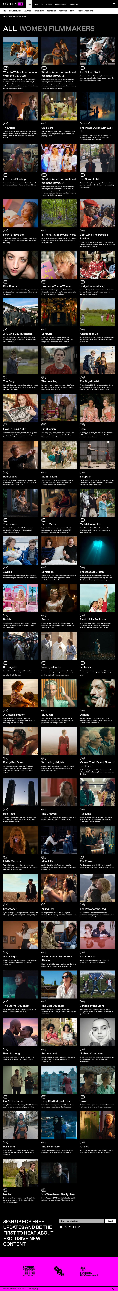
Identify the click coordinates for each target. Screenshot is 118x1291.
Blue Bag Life (11, 286)
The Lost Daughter (52, 1006)
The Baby (9, 381)
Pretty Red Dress (13, 762)
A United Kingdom (14, 715)
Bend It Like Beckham (93, 619)
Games (49, 4)
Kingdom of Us (89, 334)
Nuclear (7, 1194)
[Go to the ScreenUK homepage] (13, 4)
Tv (42, 4)
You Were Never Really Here (58, 1194)
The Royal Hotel (89, 381)
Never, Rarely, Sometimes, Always (57, 958)
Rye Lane (85, 814)
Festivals (63, 11)
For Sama (9, 1147)
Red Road (9, 814)
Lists (72, 11)
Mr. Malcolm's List (91, 524)
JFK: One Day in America (17, 334)
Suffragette (10, 667)
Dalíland (84, 715)
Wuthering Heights (52, 762)
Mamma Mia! (49, 477)
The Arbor (9, 128)
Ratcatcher (10, 909)
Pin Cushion (48, 429)
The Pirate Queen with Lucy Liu (96, 130)
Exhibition (47, 572)
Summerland (49, 1053)
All (29, 4)
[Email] (81, 1221)
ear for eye (86, 667)
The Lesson (10, 524)
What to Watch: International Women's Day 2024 (58, 181)
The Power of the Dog (93, 909)
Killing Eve (47, 909)
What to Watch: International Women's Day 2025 (58, 74)
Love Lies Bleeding (14, 179)
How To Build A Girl (14, 429)
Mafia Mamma (12, 861)
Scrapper (85, 477)
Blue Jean (47, 715)
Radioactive (10, 477)
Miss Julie (47, 861)
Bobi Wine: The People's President (94, 236)
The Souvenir (88, 957)
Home (5, 16)
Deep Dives (51, 11)
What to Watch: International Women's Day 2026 (20, 74)
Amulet (84, 1147)
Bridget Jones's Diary (92, 286)
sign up (35, 1289)
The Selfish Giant (90, 72)
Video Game (85, 124)
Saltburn (46, 334)
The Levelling (49, 381)
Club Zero (47, 128)
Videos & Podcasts (85, 11)
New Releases (15, 11)
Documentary (60, 4)
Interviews (39, 11)
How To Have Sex (13, 235)
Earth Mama (48, 524)
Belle (83, 429)
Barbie (7, 619)
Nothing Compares (91, 1053)
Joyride (7, 572)
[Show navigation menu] (114, 4)
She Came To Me (90, 179)
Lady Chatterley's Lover (55, 1101)
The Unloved (49, 814)
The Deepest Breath (92, 572)
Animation (74, 4)
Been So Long (11, 1053)
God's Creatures (12, 1101)
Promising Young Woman (56, 286)
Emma (45, 619)
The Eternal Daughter (16, 1006)
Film (36, 4)
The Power (86, 861)
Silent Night (10, 957)
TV (5, 330)
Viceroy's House (51, 667)
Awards (27, 11)
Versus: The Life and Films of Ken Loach (97, 764)
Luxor (83, 1101)
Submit (110, 1221)
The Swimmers (50, 1147)
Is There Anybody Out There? (58, 235)
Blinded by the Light (92, 1006)
